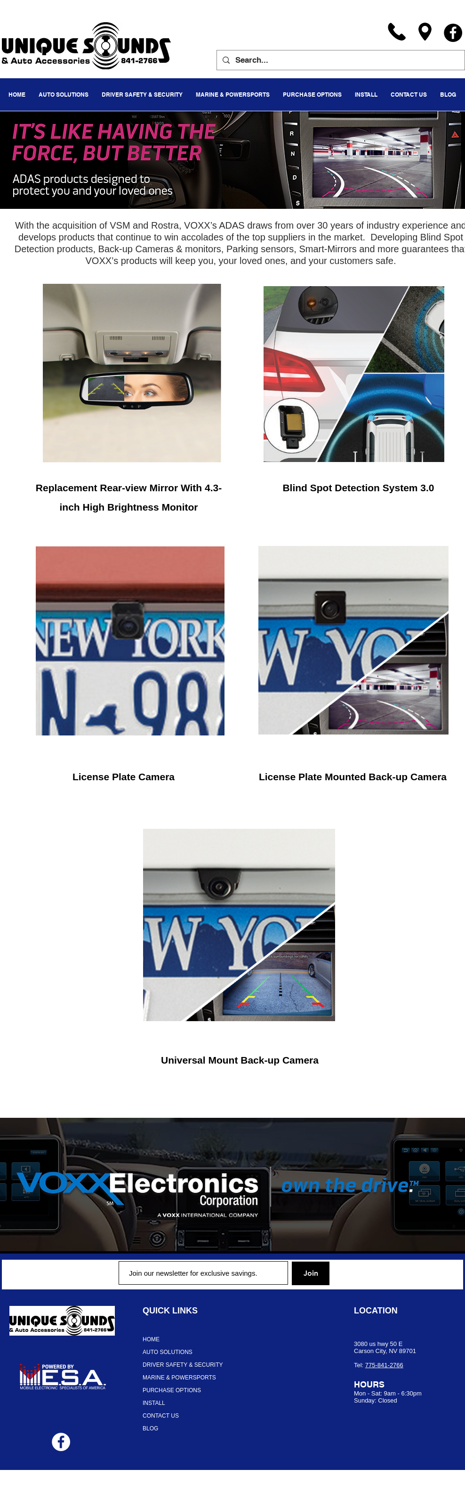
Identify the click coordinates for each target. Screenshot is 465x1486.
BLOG (150, 1428)
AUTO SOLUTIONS (167, 1352)
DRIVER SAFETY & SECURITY (183, 1365)
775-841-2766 (384, 1365)
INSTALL (154, 1403)
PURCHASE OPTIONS (172, 1390)
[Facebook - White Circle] (61, 1442)
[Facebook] (453, 33)
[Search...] (340, 60)
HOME (151, 1339)
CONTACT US (161, 1415)
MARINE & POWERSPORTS (179, 1377)
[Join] (310, 1273)
